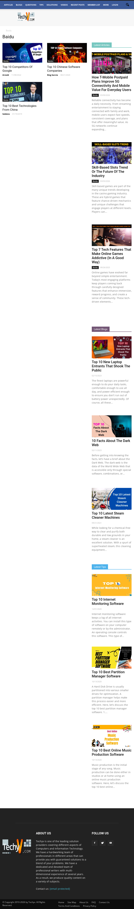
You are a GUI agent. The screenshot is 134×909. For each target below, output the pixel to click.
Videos (64, 4)
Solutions (52, 4)
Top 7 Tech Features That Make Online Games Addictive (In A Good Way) (111, 255)
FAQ (94, 902)
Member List (94, 4)
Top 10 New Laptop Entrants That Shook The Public (111, 366)
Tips (41, 4)
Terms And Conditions (69, 905)
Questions (30, 4)
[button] (127, 5)
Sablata (6, 114)
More (106, 4)
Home (61, 902)
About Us (83, 902)
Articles (8, 4)
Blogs (19, 4)
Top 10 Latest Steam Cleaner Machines (108, 515)
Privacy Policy (89, 905)
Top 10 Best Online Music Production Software (112, 752)
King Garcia (52, 75)
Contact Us (104, 902)
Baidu (5, 61)
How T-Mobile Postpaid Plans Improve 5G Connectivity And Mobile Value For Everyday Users (111, 83)
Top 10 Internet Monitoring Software (108, 601)
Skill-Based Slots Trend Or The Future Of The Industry (110, 171)
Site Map (72, 902)
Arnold (5, 75)
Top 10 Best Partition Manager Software (108, 674)
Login (115, 4)
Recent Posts (77, 4)
